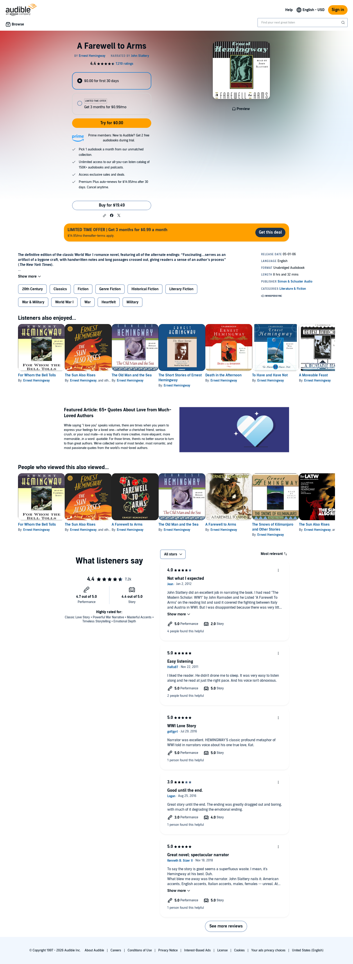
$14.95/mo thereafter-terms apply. (117, 232)
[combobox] (303, 22)
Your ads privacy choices (268, 950)
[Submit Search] (343, 22)
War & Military (33, 302)
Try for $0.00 (111, 123)
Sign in (338, 9)
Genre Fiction (110, 289)
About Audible (94, 950)
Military (132, 302)
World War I (64, 302)
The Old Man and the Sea (146, 375)
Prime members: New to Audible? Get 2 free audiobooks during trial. (118, 137)
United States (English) (308, 950)
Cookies (239, 950)
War (87, 302)
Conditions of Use (140, 950)
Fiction (83, 289)
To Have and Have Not (306, 375)
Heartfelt (109, 302)
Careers (116, 950)
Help (289, 10)
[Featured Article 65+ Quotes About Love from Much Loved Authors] (234, 430)
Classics (60, 289)
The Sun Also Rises (87, 375)
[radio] (111, 81)
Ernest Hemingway (36, 380)
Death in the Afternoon (252, 375)
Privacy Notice (168, 950)
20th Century (32, 289)
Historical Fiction (144, 289)
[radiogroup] (111, 93)
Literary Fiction (181, 289)
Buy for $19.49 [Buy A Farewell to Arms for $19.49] (112, 205)
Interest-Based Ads (197, 950)
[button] (104, 215)
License (222, 950)
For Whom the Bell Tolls (37, 375)
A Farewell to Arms (141, 524)
